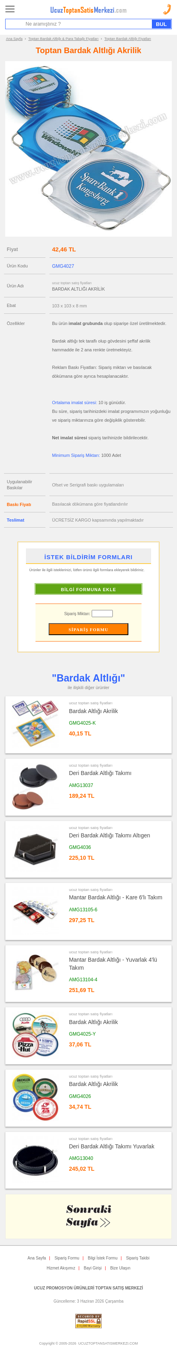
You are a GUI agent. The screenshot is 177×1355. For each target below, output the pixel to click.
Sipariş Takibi (137, 1258)
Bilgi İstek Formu (102, 1258)
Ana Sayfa (14, 39)
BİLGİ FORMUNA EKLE (88, 589)
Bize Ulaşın (120, 1268)
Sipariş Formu (67, 1258)
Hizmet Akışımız (61, 1268)
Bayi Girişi (93, 1268)
